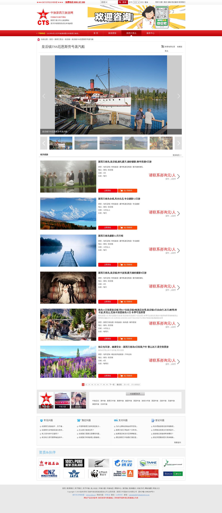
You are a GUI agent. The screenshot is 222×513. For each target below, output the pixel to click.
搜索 (124, 2)
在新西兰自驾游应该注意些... (51, 430)
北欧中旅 (163, 401)
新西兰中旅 (111, 401)
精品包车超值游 (117, 354)
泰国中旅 (95, 404)
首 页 (96, 33)
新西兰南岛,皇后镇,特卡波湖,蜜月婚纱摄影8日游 (122, 273)
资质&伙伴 (47, 452)
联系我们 (182, 2)
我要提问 (177, 442)
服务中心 (150, 33)
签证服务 (174, 2)
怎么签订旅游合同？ (85, 430)
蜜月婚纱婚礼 (138, 167)
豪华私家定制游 (126, 167)
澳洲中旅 (120, 401)
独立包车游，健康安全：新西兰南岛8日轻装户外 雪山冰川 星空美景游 (133, 347)
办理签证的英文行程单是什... (163, 430)
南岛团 (125, 322)
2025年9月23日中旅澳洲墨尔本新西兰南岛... (63, 33)
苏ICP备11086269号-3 (146, 492)
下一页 (112, 385)
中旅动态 (110, 488)
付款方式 (140, 488)
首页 (51, 39)
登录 (157, 2)
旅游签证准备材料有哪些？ (162, 434)
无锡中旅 (171, 401)
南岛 (105, 170)
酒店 (165, 2)
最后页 (119, 385)
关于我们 (46, 407)
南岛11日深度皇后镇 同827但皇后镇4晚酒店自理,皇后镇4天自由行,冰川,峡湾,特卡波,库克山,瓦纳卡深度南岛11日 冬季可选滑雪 (137, 311)
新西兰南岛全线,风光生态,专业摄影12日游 (119, 199)
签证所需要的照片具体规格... (163, 437)
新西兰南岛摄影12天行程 (110, 236)
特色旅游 (114, 167)
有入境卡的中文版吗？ (49, 434)
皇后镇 (67, 39)
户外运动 (128, 354)
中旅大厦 (62, 407)
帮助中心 (118, 488)
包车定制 (106, 167)
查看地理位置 (170, 47)
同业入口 (156, 488)
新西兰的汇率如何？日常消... (126, 430)
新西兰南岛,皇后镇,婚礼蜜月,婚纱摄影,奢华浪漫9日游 (124, 161)
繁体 (146, 2)
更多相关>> (177, 155)
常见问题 (48, 420)
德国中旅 (128, 401)
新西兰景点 (131, 33)
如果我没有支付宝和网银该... (126, 434)
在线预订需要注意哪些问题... (89, 434)
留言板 (125, 488)
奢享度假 (132, 322)
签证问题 (159, 420)
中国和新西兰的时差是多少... (89, 426)
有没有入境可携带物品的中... (51, 437)
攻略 (169, 2)
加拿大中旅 (146, 401)
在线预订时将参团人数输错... (89, 437)
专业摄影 (136, 204)
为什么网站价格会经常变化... (126, 426)
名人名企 (78, 407)
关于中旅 (86, 488)
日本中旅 (104, 404)
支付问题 (123, 420)
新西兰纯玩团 (108, 322)
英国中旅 (154, 401)
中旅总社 (95, 401)
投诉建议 (132, 488)
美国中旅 (136, 401)
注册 (161, 2)
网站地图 (148, 488)
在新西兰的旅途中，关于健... (51, 426)
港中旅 (103, 401)
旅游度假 (112, 33)
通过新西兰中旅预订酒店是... (126, 437)
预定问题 (86, 420)
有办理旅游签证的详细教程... (163, 426)
